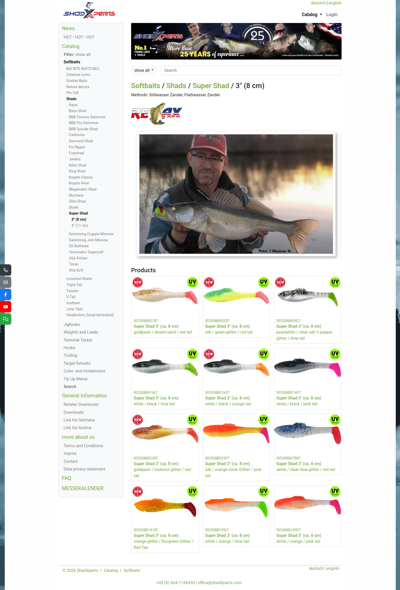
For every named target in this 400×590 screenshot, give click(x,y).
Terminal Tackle (78, 340)
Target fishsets (77, 363)
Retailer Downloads (81, 404)
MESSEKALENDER (83, 488)
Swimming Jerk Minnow (88, 240)
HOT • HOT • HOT (79, 37)
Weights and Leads (81, 332)
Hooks (69, 347)
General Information (84, 396)
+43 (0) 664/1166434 (175, 582)
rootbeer (73, 303)
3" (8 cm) (78, 219)
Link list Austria (77, 427)
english (335, 3)
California (77, 135)
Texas (74, 264)
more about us (78, 437)
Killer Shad (77, 165)
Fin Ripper (77, 147)
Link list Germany (79, 420)
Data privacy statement (84, 469)
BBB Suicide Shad (83, 129)
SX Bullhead (79, 246)
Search (70, 386)
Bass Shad (77, 111)
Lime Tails (74, 309)
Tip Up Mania (76, 378)
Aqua (73, 105)
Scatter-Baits (76, 81)
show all (142, 70)
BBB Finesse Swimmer (87, 117)
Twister (72, 291)
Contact (71, 461)
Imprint (70, 453)
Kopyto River (79, 183)
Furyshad (76, 153)
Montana (76, 195)
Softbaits (145, 85)
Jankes (75, 159)
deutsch (318, 3)
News (68, 28)
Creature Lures (78, 75)
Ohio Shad (77, 201)
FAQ (66, 478)
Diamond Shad (81, 141)
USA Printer (78, 258)
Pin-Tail (72, 93)
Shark (73, 207)
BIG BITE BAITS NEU (82, 69)
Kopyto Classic (81, 177)
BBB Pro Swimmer (84, 123)
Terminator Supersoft (86, 252)
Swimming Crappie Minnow (91, 234)
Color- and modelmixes (84, 371)
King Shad (77, 171)
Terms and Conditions (83, 445)
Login (332, 14)
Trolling (70, 355)
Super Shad (211, 85)
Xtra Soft (76, 270)
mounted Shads (79, 279)
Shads (176, 85)
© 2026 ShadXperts (80, 570)
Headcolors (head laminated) (90, 315)
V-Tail (71, 297)
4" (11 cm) (79, 225)
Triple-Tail (74, 285)
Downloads (74, 412)
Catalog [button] (310, 14)
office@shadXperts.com (220, 582)
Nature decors (77, 87)
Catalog (71, 46)
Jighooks (72, 324)
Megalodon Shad (82, 189)
